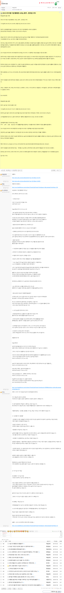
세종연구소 (49, 579)
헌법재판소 (49, 549)
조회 (60, 541)
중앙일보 (48, 546)
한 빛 (47, 576)
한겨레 (47, 563)
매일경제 (14, 7)
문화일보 (48, 552)
